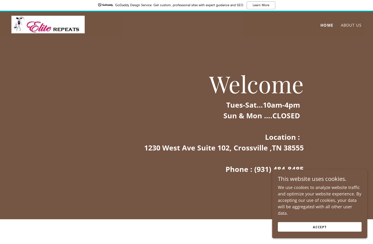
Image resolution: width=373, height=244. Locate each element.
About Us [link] (351, 25)
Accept (320, 227)
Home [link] (326, 25)
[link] (49, 24)
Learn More (261, 5)
